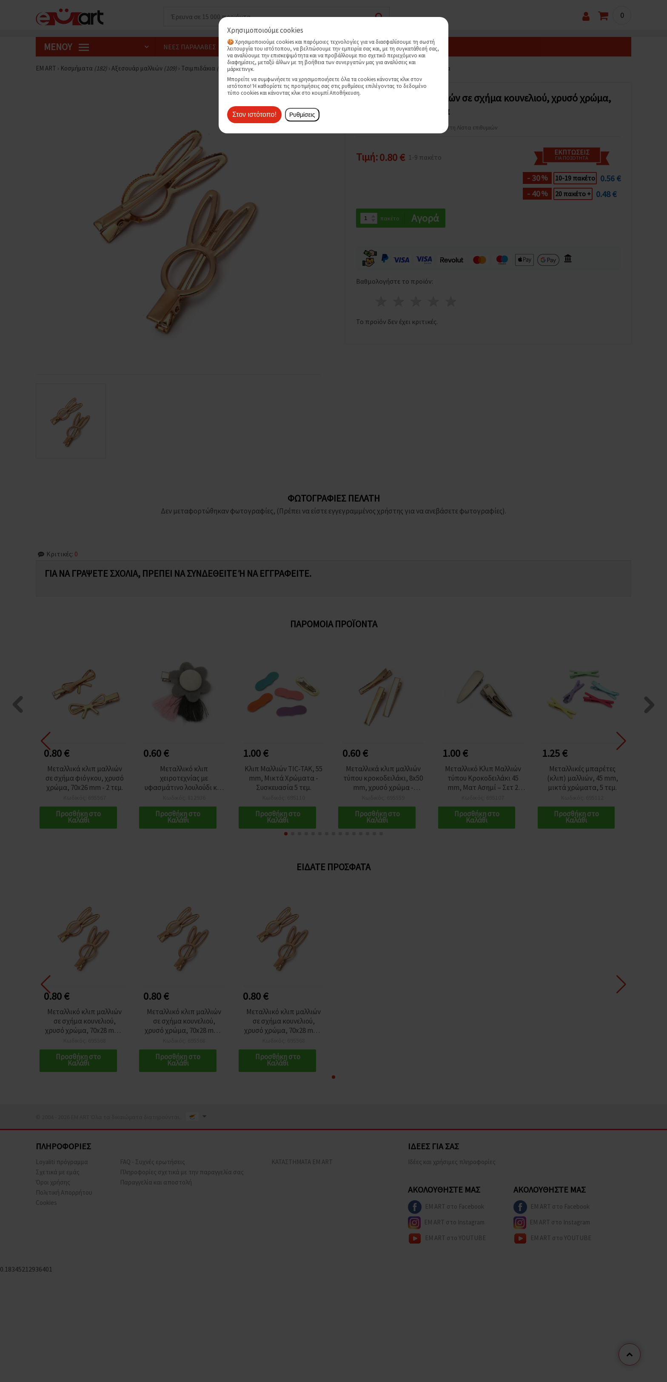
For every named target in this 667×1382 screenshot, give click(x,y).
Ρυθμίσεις (302, 114)
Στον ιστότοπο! (254, 114)
